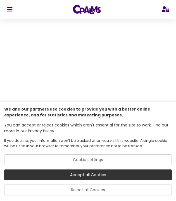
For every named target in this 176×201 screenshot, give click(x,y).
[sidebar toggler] (9, 9)
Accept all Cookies (88, 175)
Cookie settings (88, 159)
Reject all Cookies (88, 190)
